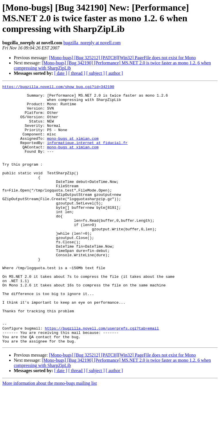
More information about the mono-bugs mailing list (49, 435)
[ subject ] (95, 73)
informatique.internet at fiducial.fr (87, 154)
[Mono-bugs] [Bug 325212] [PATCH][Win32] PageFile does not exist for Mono (122, 57)
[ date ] (60, 73)
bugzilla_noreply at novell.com (92, 42)
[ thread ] (76, 73)
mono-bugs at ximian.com (72, 149)
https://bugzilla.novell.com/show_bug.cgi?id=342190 (58, 87)
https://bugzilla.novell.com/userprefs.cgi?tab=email (102, 377)
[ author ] (114, 73)
